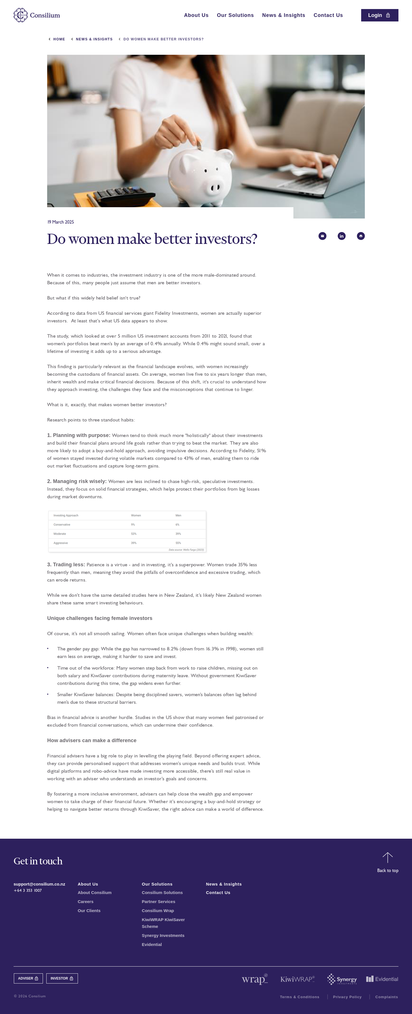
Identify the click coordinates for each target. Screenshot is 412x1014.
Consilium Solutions (162, 892)
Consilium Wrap (158, 910)
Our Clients (89, 910)
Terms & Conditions (299, 997)
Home (59, 39)
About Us (196, 15)
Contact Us (328, 15)
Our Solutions (235, 15)
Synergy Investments (163, 935)
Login (379, 15)
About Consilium (95, 892)
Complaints (386, 997)
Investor (62, 978)
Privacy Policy (347, 997)
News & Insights (284, 15)
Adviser (28, 978)
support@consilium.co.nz (39, 884)
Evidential (152, 944)
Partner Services (158, 901)
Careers (85, 901)
